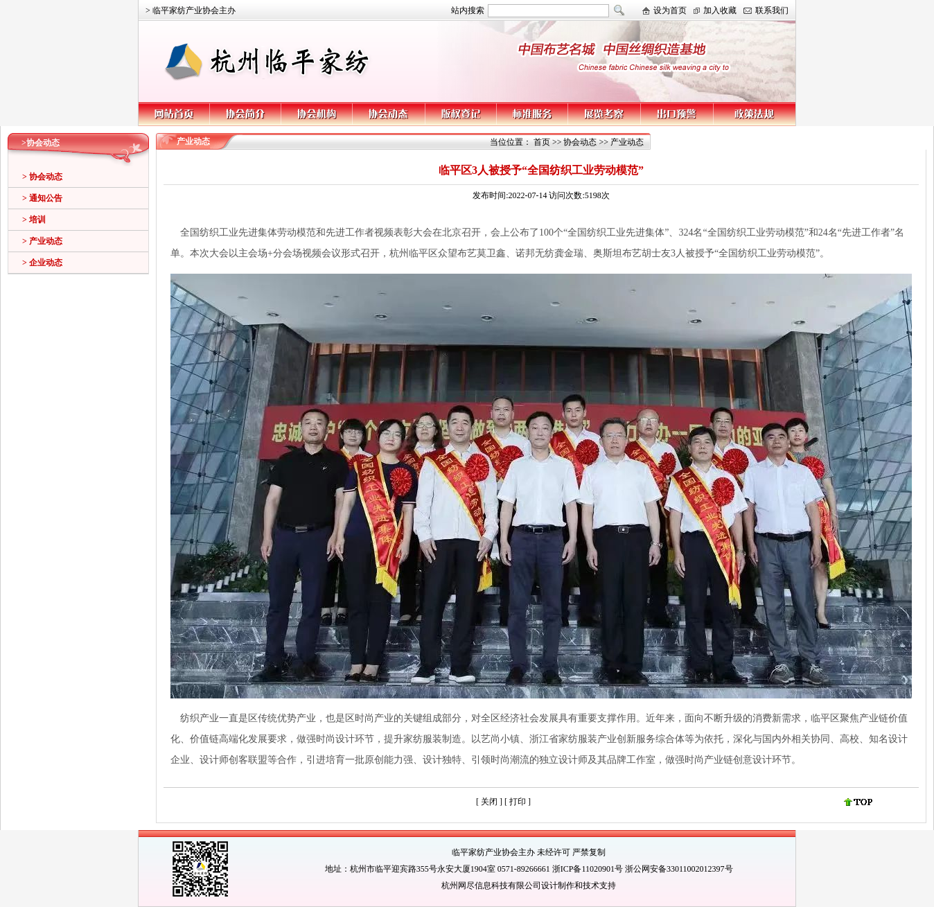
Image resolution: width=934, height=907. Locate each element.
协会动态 (580, 142)
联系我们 (771, 10)
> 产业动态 (42, 241)
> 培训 (34, 219)
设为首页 (670, 10)
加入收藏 (720, 10)
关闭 (489, 802)
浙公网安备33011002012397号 (679, 869)
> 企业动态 (42, 262)
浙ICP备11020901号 (587, 869)
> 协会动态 (42, 177)
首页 (542, 142)
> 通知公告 (42, 198)
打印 (518, 802)
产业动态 (627, 142)
